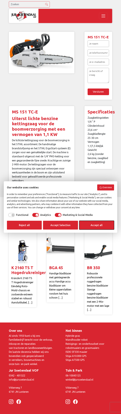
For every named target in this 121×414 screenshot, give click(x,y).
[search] (29, 4)
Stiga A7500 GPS (75, 359)
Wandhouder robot (77, 339)
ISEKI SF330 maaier (76, 351)
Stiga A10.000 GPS (76, 356)
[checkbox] (18, 215)
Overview (105, 187)
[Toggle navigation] (103, 16)
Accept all (97, 225)
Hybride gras (73, 335)
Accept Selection (60, 225)
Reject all (24, 225)
